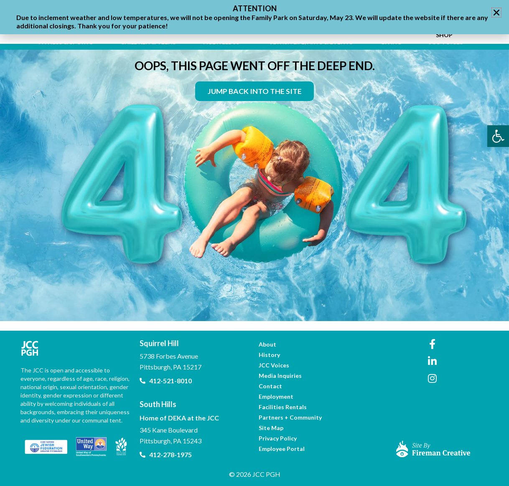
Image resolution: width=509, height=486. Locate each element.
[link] (498, 136)
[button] (496, 12)
